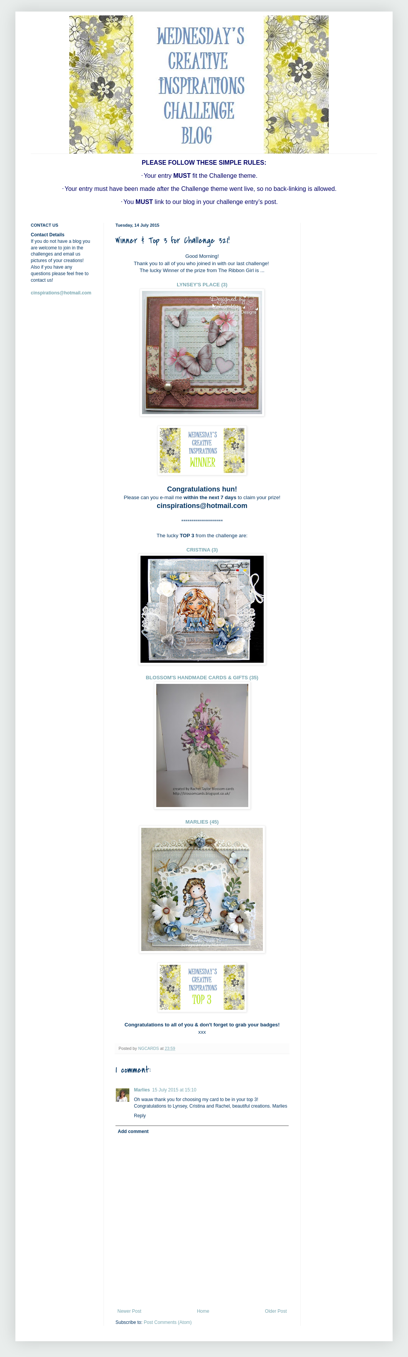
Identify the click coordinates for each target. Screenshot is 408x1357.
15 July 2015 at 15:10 (174, 1090)
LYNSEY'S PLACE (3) (202, 284)
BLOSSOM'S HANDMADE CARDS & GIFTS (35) (202, 677)
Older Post (276, 1311)
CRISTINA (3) (202, 550)
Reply (140, 1115)
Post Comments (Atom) (168, 1322)
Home (203, 1311)
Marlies (142, 1090)
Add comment (133, 1131)
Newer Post (129, 1311)
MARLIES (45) (202, 822)
